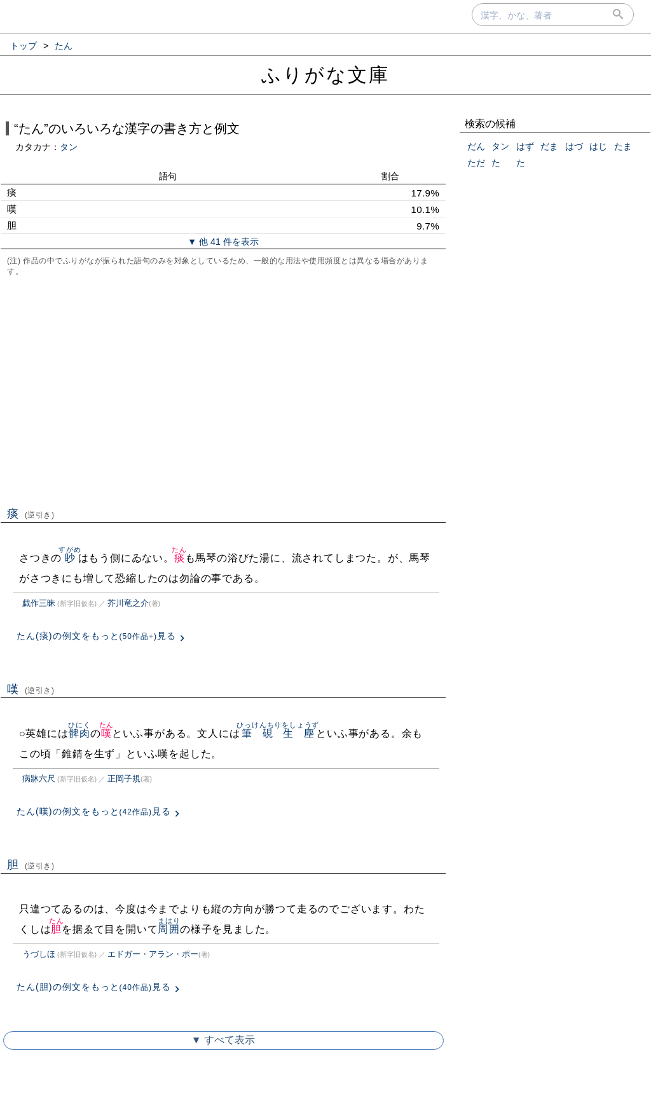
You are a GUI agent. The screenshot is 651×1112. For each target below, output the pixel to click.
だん (476, 146)
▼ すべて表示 (223, 1039)
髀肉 (79, 733)
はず (525, 146)
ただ (476, 163)
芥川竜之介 (128, 603)
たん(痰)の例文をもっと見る (96, 636)
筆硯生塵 (277, 733)
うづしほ (38, 954)
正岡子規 (123, 778)
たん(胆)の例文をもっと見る (94, 987)
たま (623, 146)
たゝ (500, 163)
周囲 (169, 929)
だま (549, 146)
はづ (574, 146)
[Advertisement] (223, 390)
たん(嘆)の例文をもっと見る (94, 811)
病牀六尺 (38, 778)
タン (69, 147)
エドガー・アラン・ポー (152, 954)
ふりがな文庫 (325, 74)
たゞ (525, 163)
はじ (598, 146)
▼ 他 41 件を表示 (223, 242)
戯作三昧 (38, 603)
